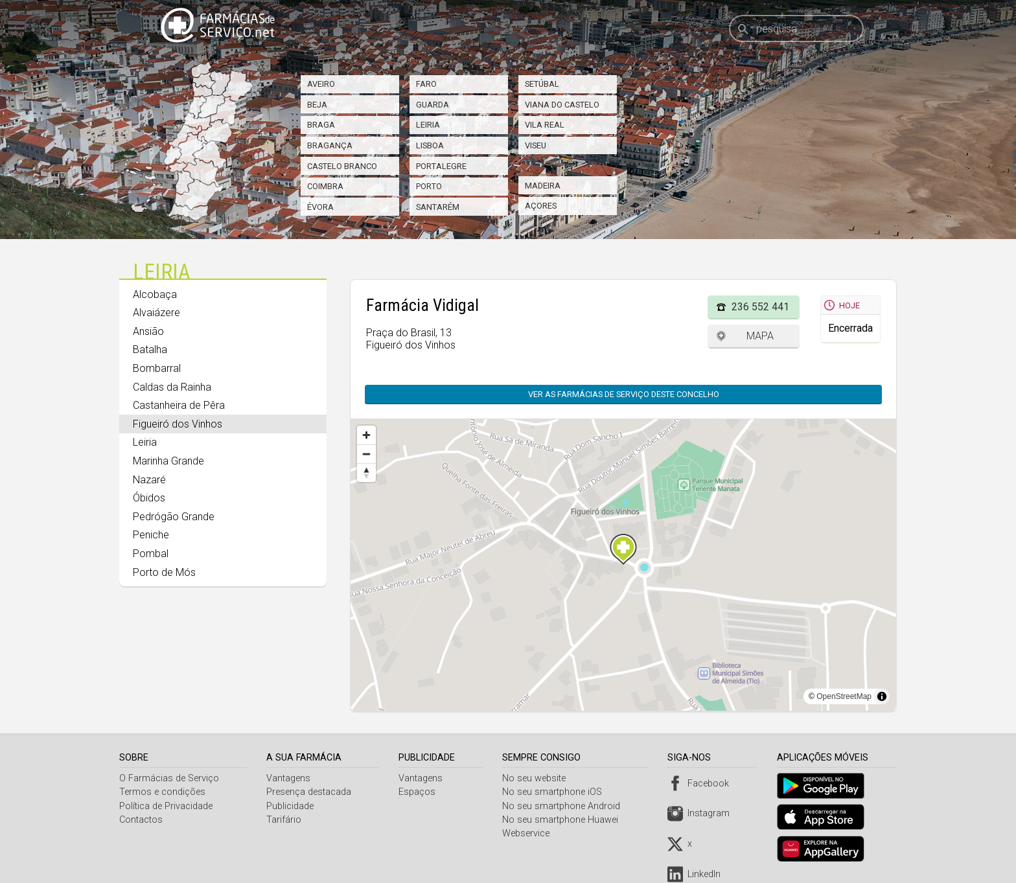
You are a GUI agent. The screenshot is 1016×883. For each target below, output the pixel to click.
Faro (426, 84)
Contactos (141, 819)
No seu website (537, 778)
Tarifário (285, 819)
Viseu (535, 145)
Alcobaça (155, 294)
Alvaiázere (156, 312)
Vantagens (290, 778)
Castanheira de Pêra (179, 405)
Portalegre (441, 166)
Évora (320, 207)
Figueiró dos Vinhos (177, 424)
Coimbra (325, 186)
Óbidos (149, 498)
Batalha (150, 349)
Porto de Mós (164, 572)
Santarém (437, 207)
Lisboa (430, 145)
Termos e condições (162, 791)
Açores (541, 206)
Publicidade (291, 806)
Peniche (151, 535)
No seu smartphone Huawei (563, 819)
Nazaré (149, 480)
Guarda (432, 104)
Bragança (329, 145)
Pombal (150, 553)
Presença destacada (310, 791)
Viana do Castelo (562, 104)
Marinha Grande (168, 461)
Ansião (148, 331)
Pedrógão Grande (173, 516)
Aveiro (321, 84)
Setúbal (542, 84)
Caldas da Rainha (172, 387)
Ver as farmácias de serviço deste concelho (623, 394)
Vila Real (544, 125)
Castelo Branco (342, 166)
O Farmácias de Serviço (169, 778)
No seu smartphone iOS (555, 791)
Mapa (760, 336)
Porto (429, 186)
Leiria (428, 125)
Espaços (418, 791)
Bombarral (157, 368)
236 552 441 (760, 307)
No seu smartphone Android (564, 806)
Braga (321, 125)
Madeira (542, 185)
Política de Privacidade (166, 806)
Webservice (529, 833)
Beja (317, 104)
